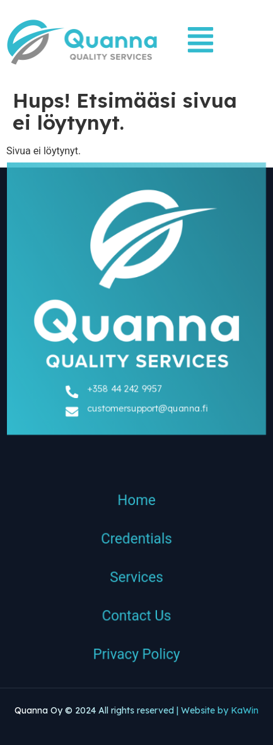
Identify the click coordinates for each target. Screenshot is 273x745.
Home (136, 502)
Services (136, 580)
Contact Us (136, 619)
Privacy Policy (136, 659)
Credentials (136, 541)
